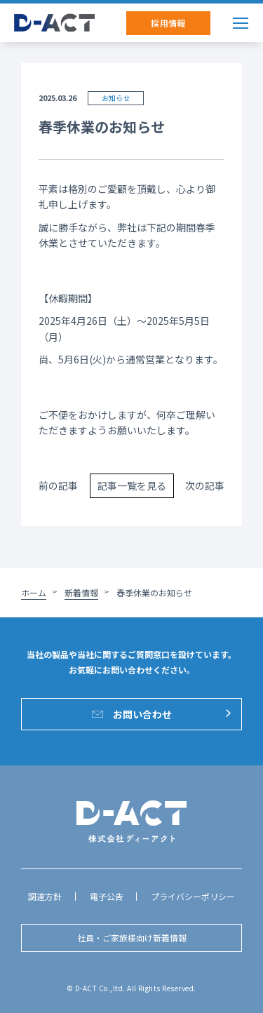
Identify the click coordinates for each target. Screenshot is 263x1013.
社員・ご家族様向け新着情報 (132, 938)
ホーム (33, 592)
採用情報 (168, 23)
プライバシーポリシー (193, 896)
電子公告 (106, 896)
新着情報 (81, 592)
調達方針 (45, 896)
